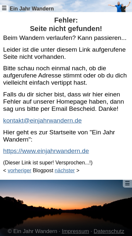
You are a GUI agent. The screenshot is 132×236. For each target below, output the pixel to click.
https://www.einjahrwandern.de (46, 150)
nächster (65, 170)
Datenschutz (109, 231)
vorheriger (19, 170)
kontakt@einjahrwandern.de (42, 120)
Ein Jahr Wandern (32, 8)
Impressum (75, 231)
